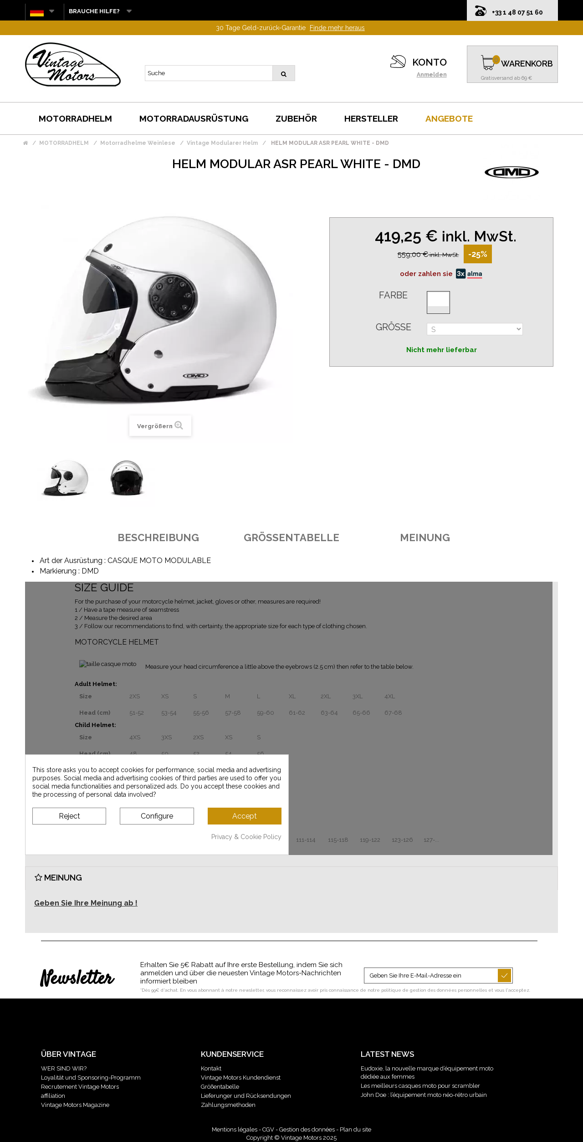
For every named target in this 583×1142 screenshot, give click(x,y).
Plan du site (355, 1129)
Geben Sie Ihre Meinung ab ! (86, 903)
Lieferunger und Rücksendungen (246, 1095)
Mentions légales (234, 1129)
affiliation (53, 1095)
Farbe (393, 295)
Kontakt (211, 1068)
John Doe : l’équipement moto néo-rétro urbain (424, 1094)
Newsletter (77, 979)
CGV (268, 1129)
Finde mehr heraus (337, 27)
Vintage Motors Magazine (75, 1104)
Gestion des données (307, 1129)
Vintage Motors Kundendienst (241, 1077)
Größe (393, 327)
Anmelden (432, 75)
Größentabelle (220, 1086)
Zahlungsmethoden (228, 1104)
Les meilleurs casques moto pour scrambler (420, 1085)
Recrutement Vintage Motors (80, 1086)
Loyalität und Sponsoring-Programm (91, 1077)
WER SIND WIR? (64, 1068)
